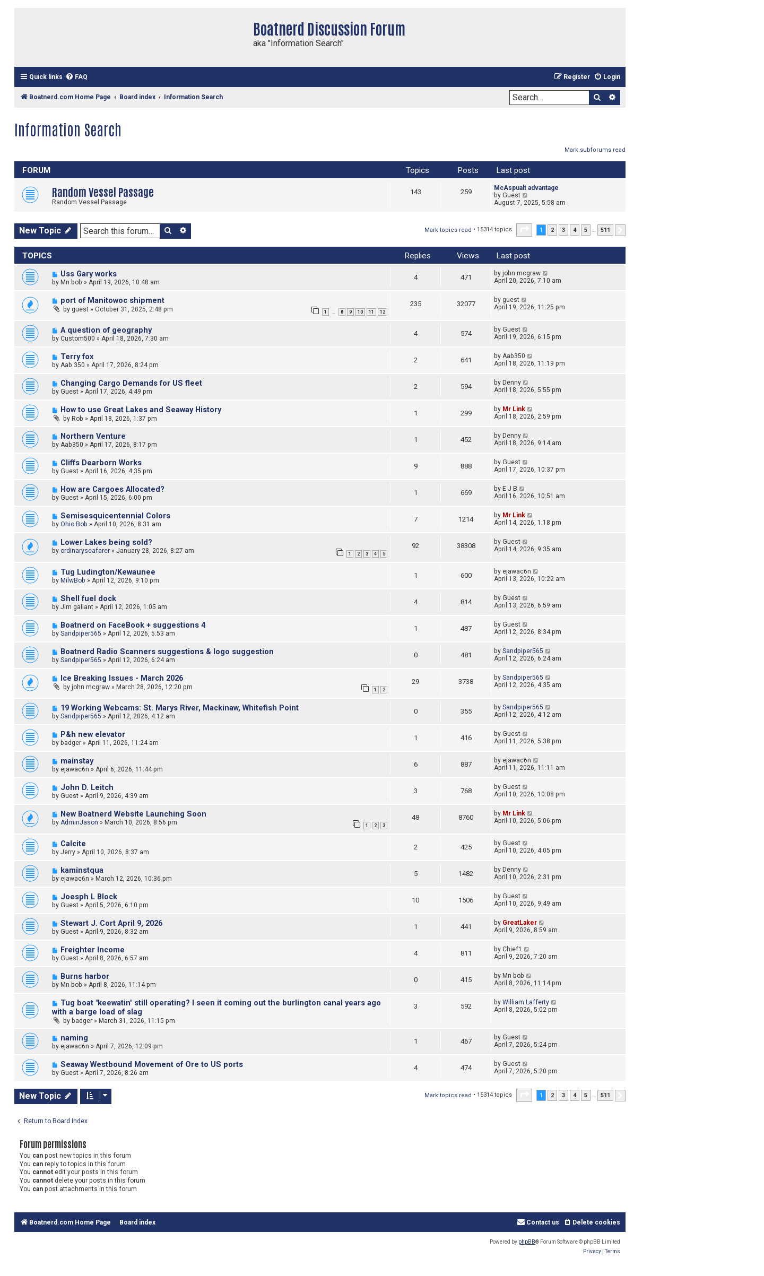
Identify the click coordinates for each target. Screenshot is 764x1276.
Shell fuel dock (88, 598)
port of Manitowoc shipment (112, 300)
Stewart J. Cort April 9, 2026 (111, 923)
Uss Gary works (88, 274)
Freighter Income (92, 949)
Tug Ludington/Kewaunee (107, 572)
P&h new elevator (92, 734)
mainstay (76, 761)
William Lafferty (525, 1002)
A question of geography (106, 330)
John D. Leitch (87, 787)
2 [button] (552, 230)
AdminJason (79, 822)
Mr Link (513, 409)
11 (371, 312)
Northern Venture (93, 436)
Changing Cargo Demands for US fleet (131, 383)
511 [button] (605, 230)
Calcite (73, 843)
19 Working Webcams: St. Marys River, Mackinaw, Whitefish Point (179, 708)
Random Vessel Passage (103, 191)
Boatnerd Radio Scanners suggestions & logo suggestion (167, 651)
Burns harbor (84, 976)
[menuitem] (76, 77)
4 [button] (574, 230)
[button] (524, 229)
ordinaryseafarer (85, 550)
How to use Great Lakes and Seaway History (140, 409)
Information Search (67, 128)
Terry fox (76, 356)
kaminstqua (81, 870)
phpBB (526, 1242)
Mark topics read (448, 230)
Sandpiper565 (80, 633)
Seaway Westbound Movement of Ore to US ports (151, 1064)
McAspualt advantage (526, 188)
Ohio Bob (74, 524)
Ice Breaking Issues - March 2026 (121, 678)
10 (360, 312)
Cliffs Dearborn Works (101, 462)
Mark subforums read (595, 149)
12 (382, 312)
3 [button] (563, 230)
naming (74, 1038)
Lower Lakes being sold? (106, 542)
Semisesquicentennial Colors (115, 515)
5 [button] (585, 230)
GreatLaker (519, 922)
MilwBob (72, 580)
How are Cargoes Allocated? (112, 489)
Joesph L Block (88, 896)
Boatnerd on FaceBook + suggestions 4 (132, 625)
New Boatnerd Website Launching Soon (133, 814)
